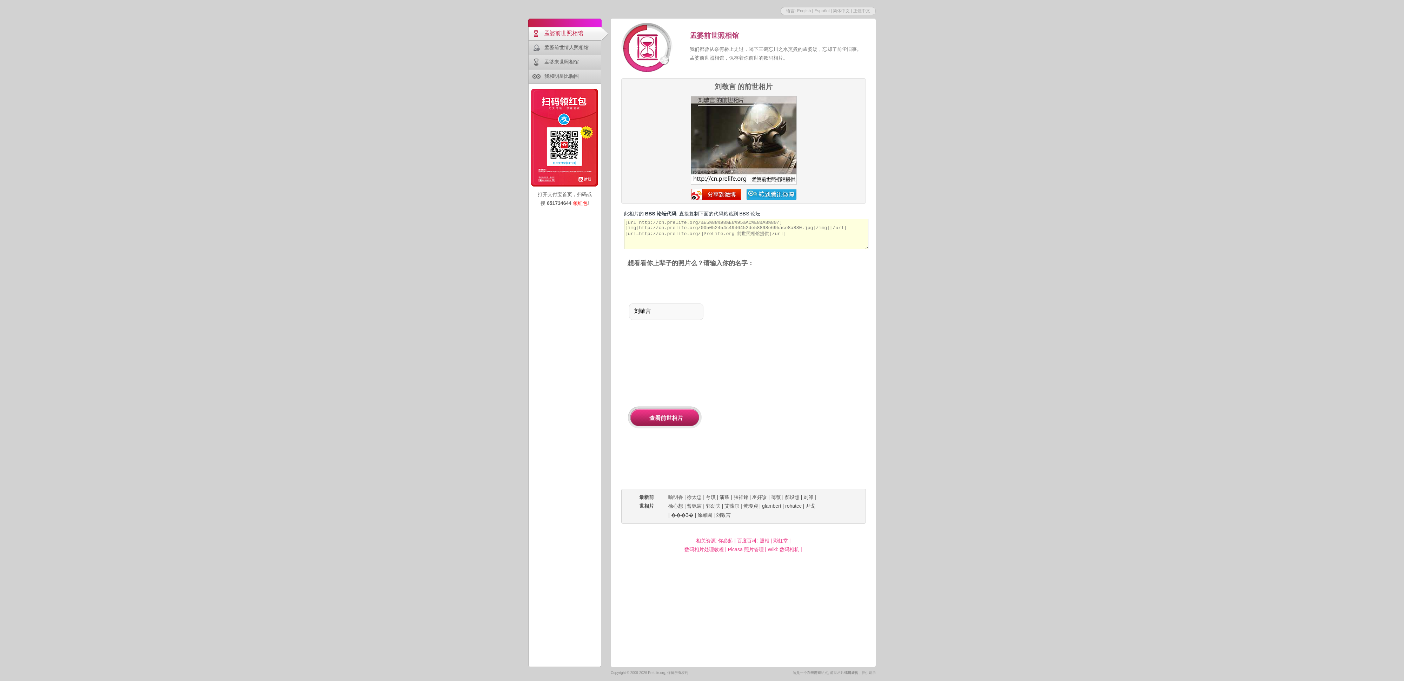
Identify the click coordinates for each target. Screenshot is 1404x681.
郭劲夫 (713, 506)
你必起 (725, 540)
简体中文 (841, 10)
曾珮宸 (694, 506)
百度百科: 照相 (753, 540)
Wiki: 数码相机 (783, 549)
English (804, 10)
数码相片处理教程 (704, 549)
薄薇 (776, 497)
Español (821, 10)
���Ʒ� (682, 515)
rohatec (793, 506)
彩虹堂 (780, 540)
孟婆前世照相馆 (563, 33)
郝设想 (792, 497)
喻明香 (675, 497)
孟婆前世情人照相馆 (566, 47)
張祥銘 (741, 497)
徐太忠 (694, 497)
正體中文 (861, 10)
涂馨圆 (704, 515)
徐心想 (675, 506)
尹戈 (810, 506)
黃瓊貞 (750, 506)
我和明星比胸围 (561, 76)
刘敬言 (723, 515)
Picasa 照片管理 (746, 549)
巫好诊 (759, 497)
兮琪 (711, 497)
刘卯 (808, 497)
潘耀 (724, 497)
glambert (771, 506)
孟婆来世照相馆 (561, 62)
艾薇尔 (731, 506)
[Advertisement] (769, 378)
